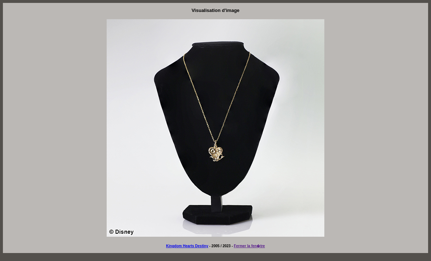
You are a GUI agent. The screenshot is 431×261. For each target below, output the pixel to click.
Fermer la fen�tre (249, 246)
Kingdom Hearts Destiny (187, 246)
